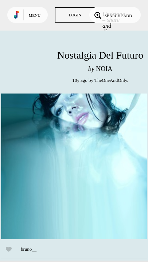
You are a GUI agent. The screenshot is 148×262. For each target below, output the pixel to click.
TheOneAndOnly (110, 80)
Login (75, 15)
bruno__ (28, 249)
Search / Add (112, 15)
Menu (34, 15)
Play (74, 166)
